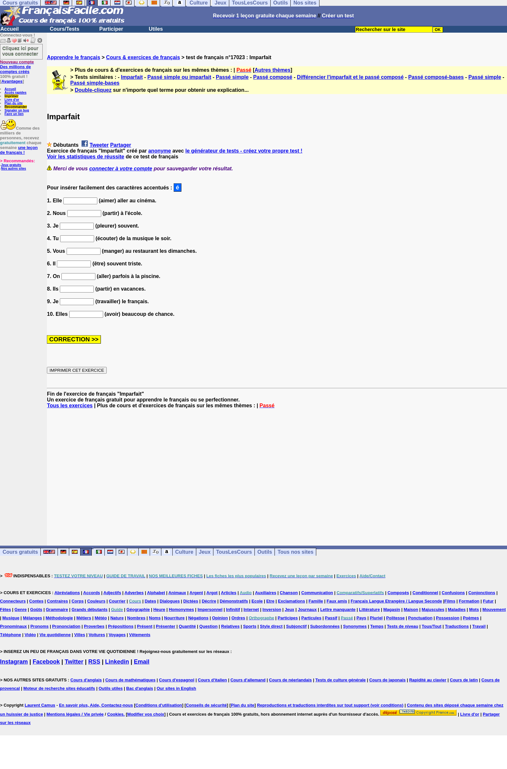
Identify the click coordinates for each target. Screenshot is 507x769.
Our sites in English (176, 688)
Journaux (307, 609)
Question (209, 626)
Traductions (457, 626)
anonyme (159, 151)
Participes (288, 617)
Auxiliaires (265, 592)
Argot (212, 592)
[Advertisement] (277, 471)
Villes (79, 634)
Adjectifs (112, 592)
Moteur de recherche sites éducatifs (59, 688)
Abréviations (67, 592)
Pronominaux (13, 626)
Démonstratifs (234, 601)
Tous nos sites (295, 552)
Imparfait (132, 77)
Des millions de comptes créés (17, 66)
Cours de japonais (387, 680)
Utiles (156, 29)
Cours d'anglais (86, 680)
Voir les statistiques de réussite (85, 156)
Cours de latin (464, 680)
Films (449, 601)
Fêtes (5, 609)
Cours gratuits (20, 552)
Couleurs (96, 601)
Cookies (115, 714)
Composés (398, 592)
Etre (270, 601)
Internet (251, 609)
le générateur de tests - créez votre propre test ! (243, 151)
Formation (469, 601)
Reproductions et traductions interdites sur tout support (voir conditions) (330, 705)
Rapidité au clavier (427, 680)
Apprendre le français (73, 57)
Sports (249, 626)
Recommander (16, 107)
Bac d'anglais (139, 688)
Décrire (209, 601)
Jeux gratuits (11, 165)
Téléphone (10, 634)
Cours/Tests (64, 29)
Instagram (14, 661)
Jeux (204, 552)
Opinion (220, 617)
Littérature (369, 609)
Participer (111, 29)
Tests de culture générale (340, 680)
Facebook (46, 661)
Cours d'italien (212, 680)
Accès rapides (16, 92)
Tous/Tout (431, 626)
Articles (228, 592)
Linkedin (117, 661)
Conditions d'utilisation (158, 705)
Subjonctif (296, 626)
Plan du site (14, 103)
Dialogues (170, 601)
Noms (155, 617)
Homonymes (181, 609)
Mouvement (494, 609)
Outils (264, 552)
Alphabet (156, 592)
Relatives (230, 626)
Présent (145, 626)
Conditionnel (425, 592)
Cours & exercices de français (143, 57)
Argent (196, 592)
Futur (488, 601)
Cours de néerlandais (290, 680)
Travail (479, 626)
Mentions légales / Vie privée (75, 714)
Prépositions (121, 626)
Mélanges (32, 617)
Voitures (97, 634)
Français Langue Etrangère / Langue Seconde (396, 601)
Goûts (36, 609)
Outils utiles (111, 688)
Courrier (117, 601)
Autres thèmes (272, 70)
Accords (91, 592)
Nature (117, 617)
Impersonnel (210, 609)
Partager (120, 145)
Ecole (257, 601)
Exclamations (291, 601)
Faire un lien (14, 114)
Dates (150, 601)
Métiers (83, 617)
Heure (159, 609)
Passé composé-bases (436, 77)
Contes (36, 601)
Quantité (187, 626)
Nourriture (174, 617)
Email (141, 661)
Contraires (57, 601)
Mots (474, 609)
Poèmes (471, 617)
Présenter (165, 626)
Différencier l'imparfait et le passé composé (350, 77)
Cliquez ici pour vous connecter (20, 50)
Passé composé (272, 77)
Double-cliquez (93, 90)
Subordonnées (325, 626)
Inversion (272, 609)
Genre (21, 609)
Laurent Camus (40, 705)
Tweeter (99, 145)
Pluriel (376, 617)
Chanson (289, 592)
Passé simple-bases (94, 83)
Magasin (391, 609)
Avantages (11, 81)
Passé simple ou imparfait (179, 77)
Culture (184, 552)
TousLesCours (234, 552)
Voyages (117, 634)
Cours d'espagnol (176, 680)
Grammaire (57, 609)
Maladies (457, 609)
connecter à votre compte (120, 168)
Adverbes (134, 592)
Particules (311, 617)
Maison (411, 609)
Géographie (138, 609)
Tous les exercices (69, 405)
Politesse (395, 617)
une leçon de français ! (19, 150)
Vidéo (30, 634)
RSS (94, 661)
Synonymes (355, 626)
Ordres (238, 617)
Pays (361, 617)
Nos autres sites (13, 168)
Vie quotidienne (55, 634)
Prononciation (66, 626)
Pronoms (39, 626)
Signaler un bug (17, 110)
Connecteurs (13, 601)
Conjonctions (481, 592)
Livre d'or (12, 99)
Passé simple (232, 77)
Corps (77, 601)
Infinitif (233, 609)
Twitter (74, 661)
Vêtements (139, 634)
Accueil (9, 29)
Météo (101, 617)
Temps (376, 626)
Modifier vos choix (145, 714)
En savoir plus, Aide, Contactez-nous (96, 705)
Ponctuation (420, 617)
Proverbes (94, 626)
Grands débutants (89, 609)
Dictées (190, 601)
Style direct (271, 626)
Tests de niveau (402, 626)
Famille (315, 601)
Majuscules (433, 609)
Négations (198, 617)
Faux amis (337, 601)
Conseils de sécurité (206, 705)
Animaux (177, 592)
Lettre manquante (337, 609)
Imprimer (11, 96)
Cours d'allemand (248, 680)
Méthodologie (59, 617)
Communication (317, 592)
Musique (10, 617)
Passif (331, 617)
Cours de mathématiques (130, 680)
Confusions (453, 592)
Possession (447, 617)
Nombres (136, 617)
